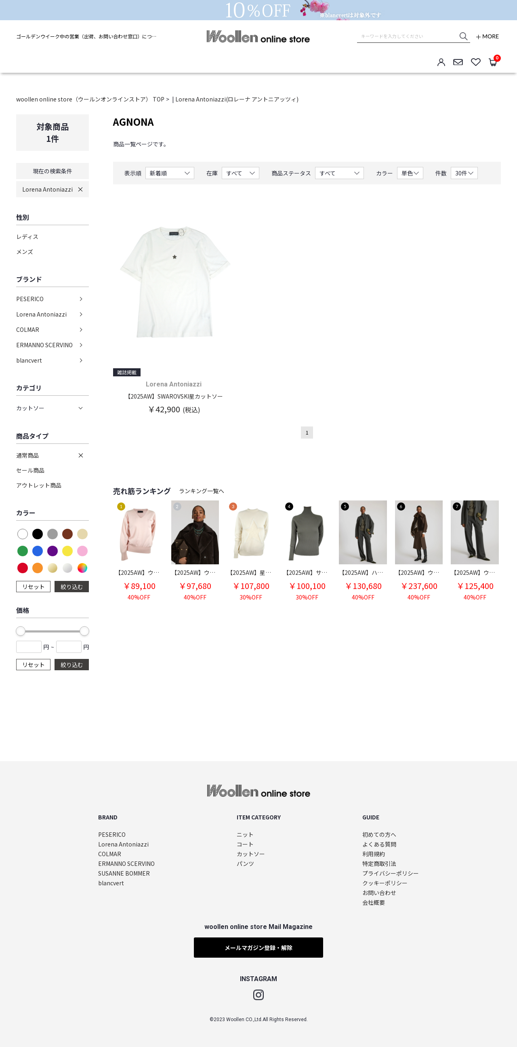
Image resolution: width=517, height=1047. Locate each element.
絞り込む (72, 587)
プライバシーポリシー (390, 873)
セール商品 (30, 470)
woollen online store (258, 36)
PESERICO (30, 299)
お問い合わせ (379, 893)
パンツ (245, 864)
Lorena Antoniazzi (47, 189)
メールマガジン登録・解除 (258, 948)
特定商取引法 (379, 864)
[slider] (20, 631)
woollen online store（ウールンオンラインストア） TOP (90, 99)
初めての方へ (379, 834)
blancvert (29, 360)
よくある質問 (379, 844)
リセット (33, 587)
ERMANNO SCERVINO (44, 345)
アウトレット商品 (38, 485)
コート (245, 844)
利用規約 (373, 854)
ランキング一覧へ (201, 491)
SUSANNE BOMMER (124, 873)
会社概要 (373, 902)
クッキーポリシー (385, 883)
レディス (27, 236)
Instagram (258, 995)
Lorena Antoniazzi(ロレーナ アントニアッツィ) (236, 99)
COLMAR (27, 329)
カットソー (251, 854)
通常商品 (27, 455)
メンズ (24, 251)
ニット (245, 834)
